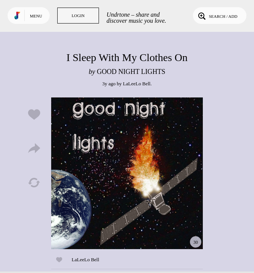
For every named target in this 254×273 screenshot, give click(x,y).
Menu (36, 16)
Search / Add (217, 15)
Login (78, 15)
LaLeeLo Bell (137, 83)
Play (127, 173)
